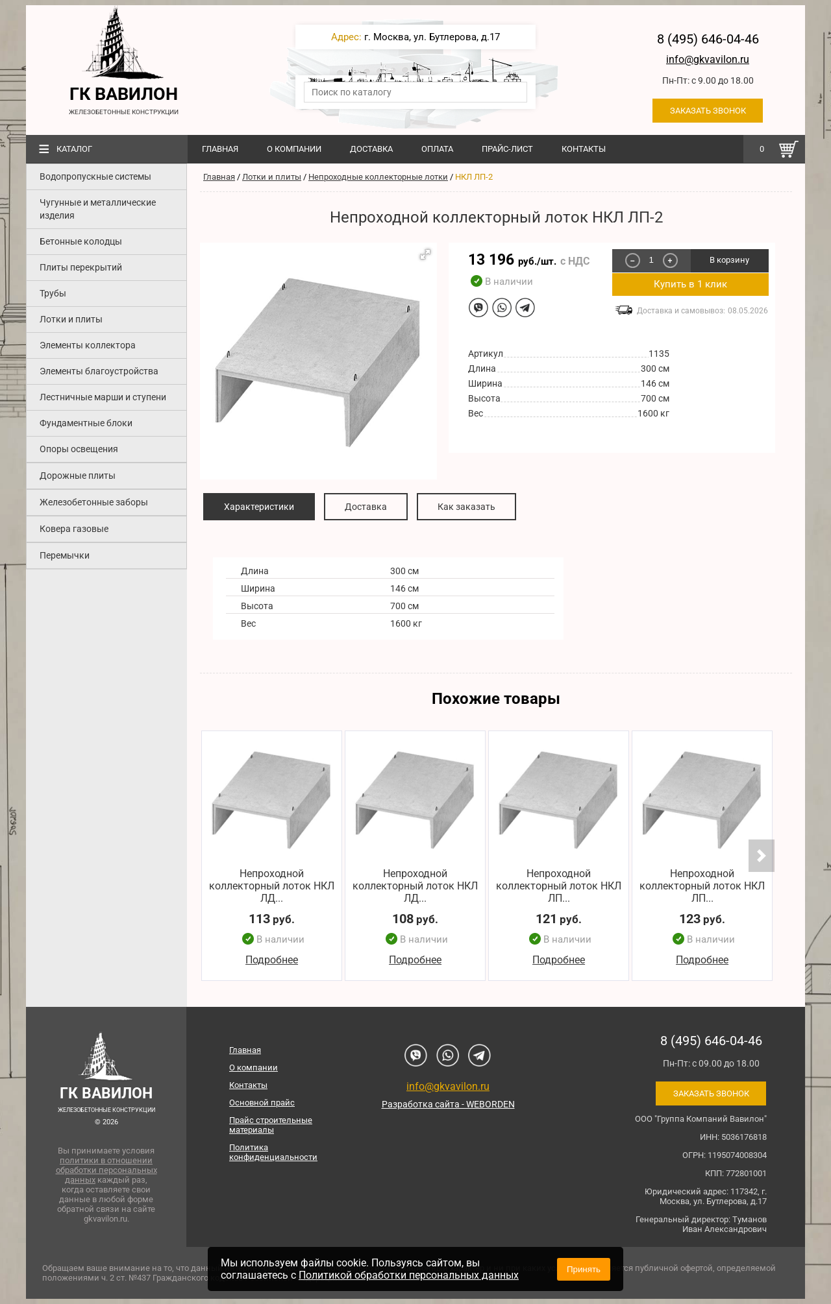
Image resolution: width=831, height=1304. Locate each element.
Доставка (371, 149)
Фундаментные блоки (86, 423)
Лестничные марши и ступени (103, 397)
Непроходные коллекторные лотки (378, 177)
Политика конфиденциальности (273, 1152)
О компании (294, 149)
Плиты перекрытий (81, 267)
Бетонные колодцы (81, 241)
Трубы (53, 293)
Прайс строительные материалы (270, 1125)
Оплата (437, 149)
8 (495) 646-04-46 (708, 39)
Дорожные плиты (78, 475)
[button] (425, 254)
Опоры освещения (79, 449)
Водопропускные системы (95, 176)
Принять (584, 1269)
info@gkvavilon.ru (707, 59)
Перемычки (65, 555)
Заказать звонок (708, 110)
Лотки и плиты (71, 319)
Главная (220, 149)
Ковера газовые (74, 529)
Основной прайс (262, 1102)
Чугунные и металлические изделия (98, 209)
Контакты (584, 149)
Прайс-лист (507, 149)
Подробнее (271, 960)
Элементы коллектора (88, 345)
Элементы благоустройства (99, 371)
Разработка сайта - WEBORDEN (448, 1104)
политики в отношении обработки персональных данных (106, 1170)
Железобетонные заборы (94, 502)
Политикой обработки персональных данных (409, 1275)
